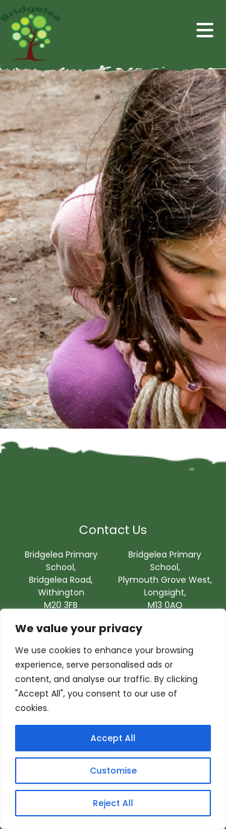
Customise (113, 771)
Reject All (113, 803)
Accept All (113, 738)
